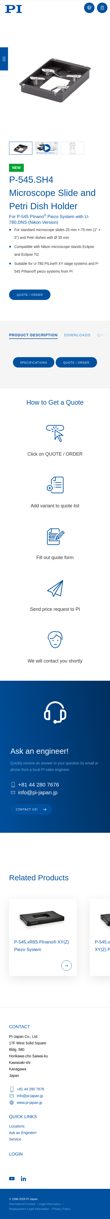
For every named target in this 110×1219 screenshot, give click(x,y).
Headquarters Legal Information (29, 1208)
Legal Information (50, 1203)
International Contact (22, 1203)
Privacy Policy (61, 1208)
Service (15, 1139)
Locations (17, 1126)
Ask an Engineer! (23, 1133)
